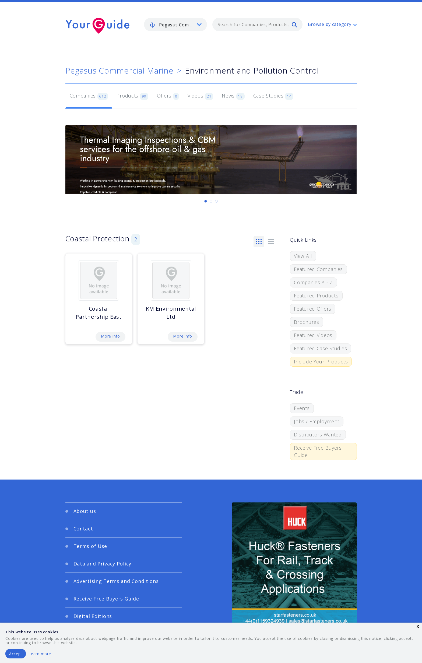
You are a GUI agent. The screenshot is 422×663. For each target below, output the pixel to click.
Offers (168, 96)
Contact (83, 528)
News (233, 96)
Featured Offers (312, 309)
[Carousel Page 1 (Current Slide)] (205, 201)
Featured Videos (313, 335)
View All (303, 256)
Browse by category (329, 24)
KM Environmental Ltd (171, 312)
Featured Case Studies (320, 348)
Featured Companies (318, 269)
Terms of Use (90, 546)
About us (84, 511)
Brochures (306, 322)
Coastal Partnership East (99, 312)
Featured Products (316, 295)
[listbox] (175, 24)
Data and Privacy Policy (102, 563)
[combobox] (257, 24)
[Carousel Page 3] (216, 201)
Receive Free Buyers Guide (318, 451)
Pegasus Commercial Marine (119, 70)
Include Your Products (321, 361)
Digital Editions (92, 616)
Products (132, 96)
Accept (15, 653)
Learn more (40, 653)
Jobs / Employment (316, 421)
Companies (89, 96)
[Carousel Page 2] (211, 201)
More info (110, 336)
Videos (200, 96)
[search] (294, 24)
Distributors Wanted (318, 434)
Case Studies (273, 96)
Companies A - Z (313, 282)
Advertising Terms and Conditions (116, 581)
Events (302, 408)
